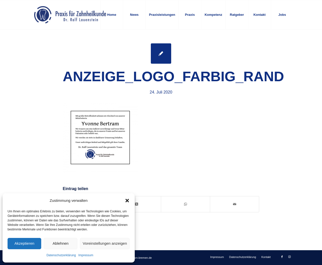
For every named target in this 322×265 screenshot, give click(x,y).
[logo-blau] (70, 14)
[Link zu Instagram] (289, 256)
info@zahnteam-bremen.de (135, 257)
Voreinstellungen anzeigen (105, 243)
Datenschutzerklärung (61, 255)
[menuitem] (111, 14)
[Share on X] (136, 204)
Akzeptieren (24, 243)
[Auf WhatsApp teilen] (185, 204)
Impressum (85, 255)
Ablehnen (60, 243)
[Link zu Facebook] (282, 256)
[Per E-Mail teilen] (234, 204)
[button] (127, 200)
